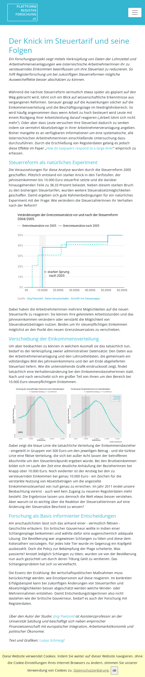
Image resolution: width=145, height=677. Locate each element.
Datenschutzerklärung (91, 670)
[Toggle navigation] (134, 12)
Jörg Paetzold (63, 616)
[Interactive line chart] (72, 257)
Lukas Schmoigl (51, 640)
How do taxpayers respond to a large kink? (79, 148)
